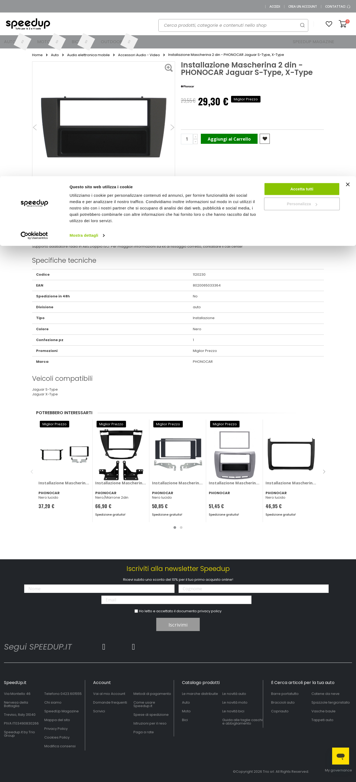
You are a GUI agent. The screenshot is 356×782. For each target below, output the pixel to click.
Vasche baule (323, 711)
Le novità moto (235, 702)
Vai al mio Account (109, 693)
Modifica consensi (60, 746)
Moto (186, 711)
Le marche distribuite (200, 693)
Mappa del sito (57, 719)
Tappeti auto (322, 719)
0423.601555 (71, 693)
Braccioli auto (283, 702)
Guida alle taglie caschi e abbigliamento (242, 721)
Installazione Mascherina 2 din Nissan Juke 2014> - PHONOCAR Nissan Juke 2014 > (178, 482)
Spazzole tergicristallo (330, 702)
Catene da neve (325, 693)
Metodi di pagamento (152, 693)
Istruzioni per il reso (150, 723)
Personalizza (302, 28)
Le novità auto (234, 693)
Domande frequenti (110, 702)
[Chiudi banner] (348, 10)
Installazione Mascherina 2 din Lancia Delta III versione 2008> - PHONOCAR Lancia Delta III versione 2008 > (235, 482)
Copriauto (280, 711)
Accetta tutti (302, 13)
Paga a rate (143, 732)
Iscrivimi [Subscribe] (178, 625)
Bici (185, 719)
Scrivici (99, 711)
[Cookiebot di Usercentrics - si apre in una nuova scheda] (34, 59)
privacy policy (210, 611)
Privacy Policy (56, 728)
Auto (186, 702)
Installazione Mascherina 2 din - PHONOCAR (291, 482)
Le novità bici (233, 711)
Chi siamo (53, 702)
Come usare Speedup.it (144, 704)
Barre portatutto (285, 693)
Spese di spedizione (151, 714)
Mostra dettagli (84, 59)
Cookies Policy (57, 737)
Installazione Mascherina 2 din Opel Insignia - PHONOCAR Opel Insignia (121, 482)
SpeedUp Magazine (61, 711)
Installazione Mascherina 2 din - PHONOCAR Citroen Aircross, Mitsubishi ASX (64, 482)
